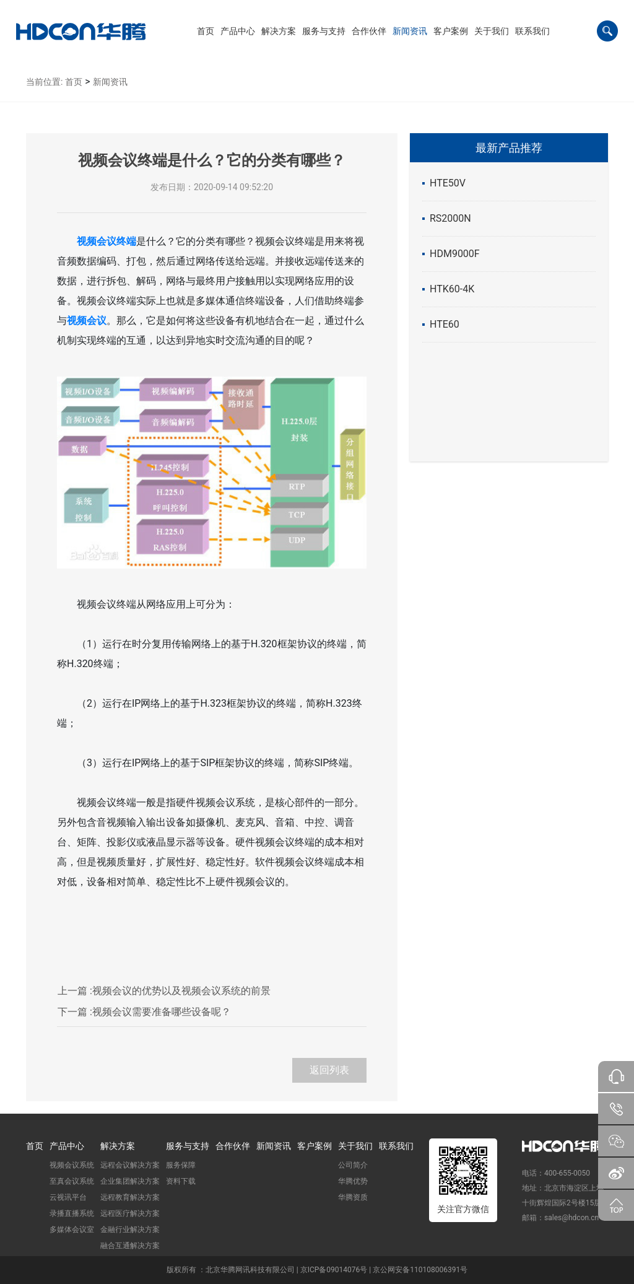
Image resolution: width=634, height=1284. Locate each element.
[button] (237, 31)
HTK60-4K (452, 289)
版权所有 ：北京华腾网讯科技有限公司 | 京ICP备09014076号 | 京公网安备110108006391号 (317, 1269)
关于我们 (355, 1146)
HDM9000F (455, 254)
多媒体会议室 (72, 1229)
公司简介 (353, 1165)
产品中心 (67, 1146)
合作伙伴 (232, 1146)
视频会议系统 (72, 1165)
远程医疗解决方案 (130, 1213)
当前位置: (44, 82)
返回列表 (329, 1070)
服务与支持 (187, 1146)
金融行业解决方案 (130, 1229)
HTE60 (444, 324)
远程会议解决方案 (130, 1165)
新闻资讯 (110, 82)
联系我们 (396, 1146)
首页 (73, 82)
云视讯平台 (68, 1197)
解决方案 (117, 1146)
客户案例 (314, 1146)
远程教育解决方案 (130, 1197)
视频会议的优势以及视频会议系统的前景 (164, 991)
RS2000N (450, 218)
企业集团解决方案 (130, 1181)
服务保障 (181, 1165)
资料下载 (181, 1181)
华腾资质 (353, 1197)
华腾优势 (353, 1181)
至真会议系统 (72, 1181)
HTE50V (448, 183)
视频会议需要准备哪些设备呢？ (144, 1012)
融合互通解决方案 (130, 1245)
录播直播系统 (72, 1213)
